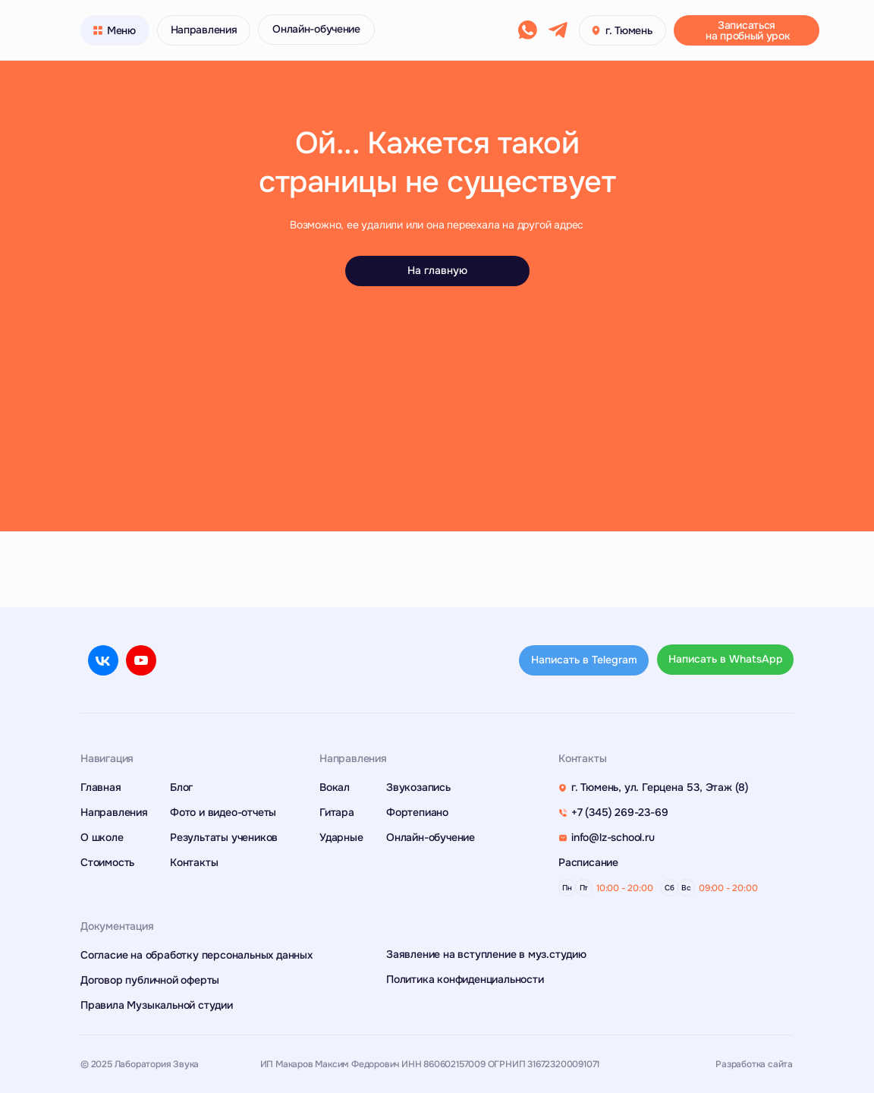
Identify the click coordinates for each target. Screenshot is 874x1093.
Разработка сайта (754, 1064)
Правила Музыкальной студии (156, 1005)
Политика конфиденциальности (465, 979)
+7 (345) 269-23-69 (619, 812)
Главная (100, 787)
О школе (102, 837)
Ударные (341, 837)
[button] (746, 30)
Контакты (194, 862)
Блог (181, 787)
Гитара (336, 812)
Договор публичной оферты (149, 980)
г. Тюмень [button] (628, 30)
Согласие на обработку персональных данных (196, 955)
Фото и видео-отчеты (223, 812)
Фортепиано (417, 812)
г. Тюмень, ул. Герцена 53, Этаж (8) (660, 787)
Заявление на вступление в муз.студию (486, 954)
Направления (114, 812)
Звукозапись (418, 787)
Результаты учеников (224, 837)
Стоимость (107, 862)
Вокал (334, 787)
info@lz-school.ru (613, 837)
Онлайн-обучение (430, 837)
